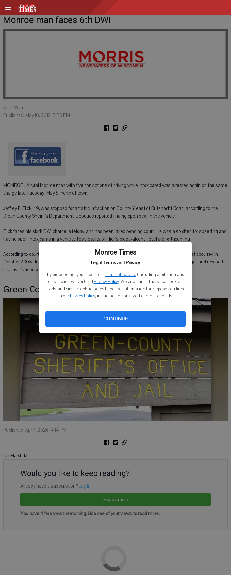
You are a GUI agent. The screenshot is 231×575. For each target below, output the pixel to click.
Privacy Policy (106, 281)
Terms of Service (120, 274)
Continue (115, 319)
